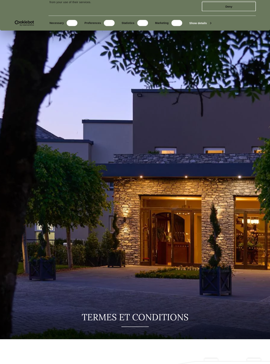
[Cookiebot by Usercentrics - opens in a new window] (24, 48)
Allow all (229, 9)
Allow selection (228, 20)
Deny (228, 31)
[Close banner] (264, 6)
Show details (198, 48)
